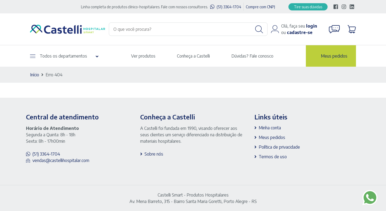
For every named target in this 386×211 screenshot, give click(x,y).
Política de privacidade (279, 147)
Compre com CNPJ (260, 7)
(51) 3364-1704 (229, 7)
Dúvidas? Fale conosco (252, 56)
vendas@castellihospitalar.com (60, 160)
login (311, 26)
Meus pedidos (334, 56)
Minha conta (270, 127)
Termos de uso (273, 156)
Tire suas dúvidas (308, 7)
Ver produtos (143, 56)
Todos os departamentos (58, 56)
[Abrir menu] (32, 56)
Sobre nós (153, 154)
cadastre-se (300, 32)
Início (34, 74)
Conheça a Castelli (193, 56)
